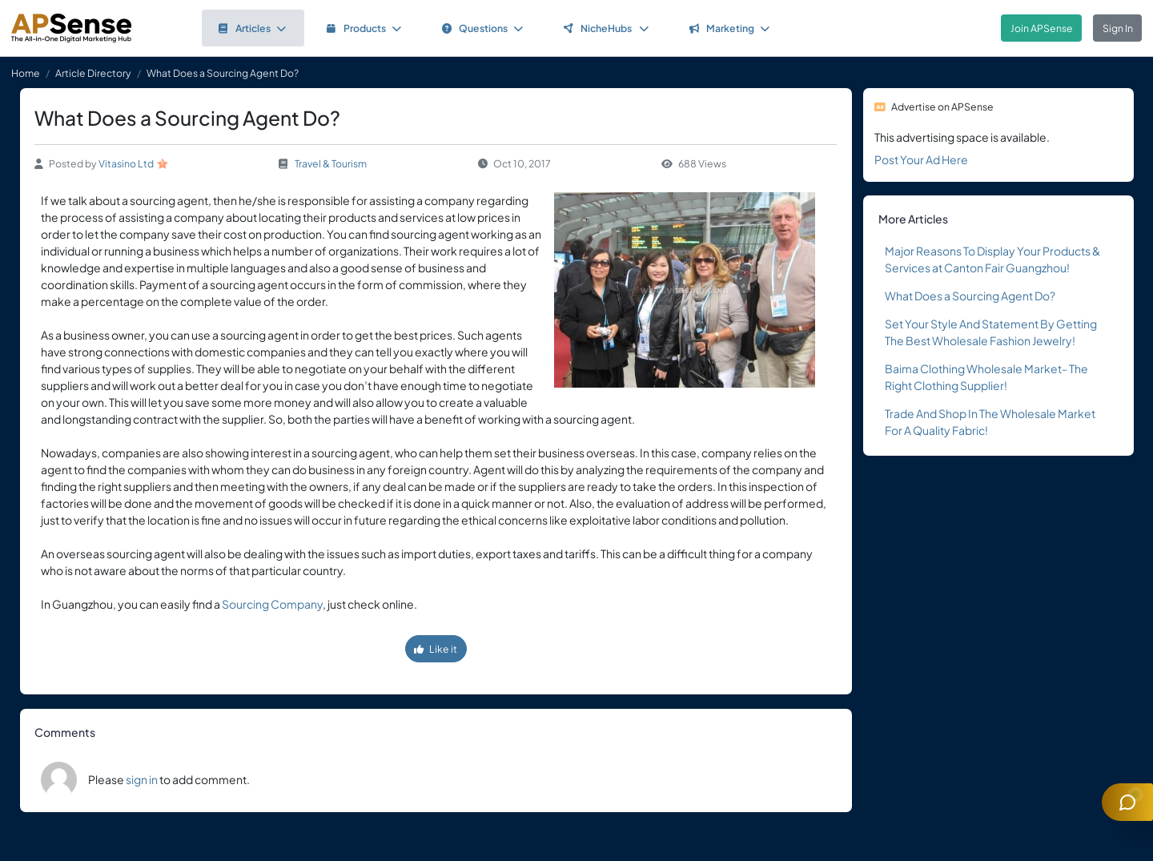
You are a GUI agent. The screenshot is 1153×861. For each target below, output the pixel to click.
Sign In (1118, 28)
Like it (435, 648)
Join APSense (1041, 28)
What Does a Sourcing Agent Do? (970, 295)
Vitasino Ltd (126, 163)
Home (25, 72)
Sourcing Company (272, 604)
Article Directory (93, 72)
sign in (142, 779)
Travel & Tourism (331, 163)
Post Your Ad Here (921, 159)
